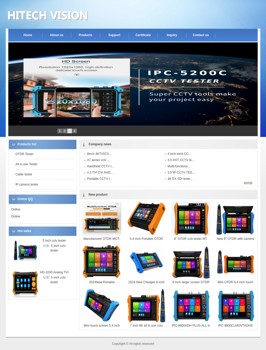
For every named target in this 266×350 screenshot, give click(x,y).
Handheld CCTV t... (100, 166)
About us (56, 35)
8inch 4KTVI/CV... (99, 154)
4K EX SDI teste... (180, 179)
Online (15, 209)
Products (85, 35)
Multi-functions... (179, 166)
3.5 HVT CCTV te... (181, 160)
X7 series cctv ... (98, 160)
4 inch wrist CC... (179, 154)
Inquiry (172, 35)
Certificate (143, 35)
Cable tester (23, 174)
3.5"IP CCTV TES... (181, 172)
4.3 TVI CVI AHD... (100, 172)
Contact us (201, 35)
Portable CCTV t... (99, 179)
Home (27, 35)
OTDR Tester (24, 154)
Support (114, 35)
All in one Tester (26, 164)
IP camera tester (26, 184)
